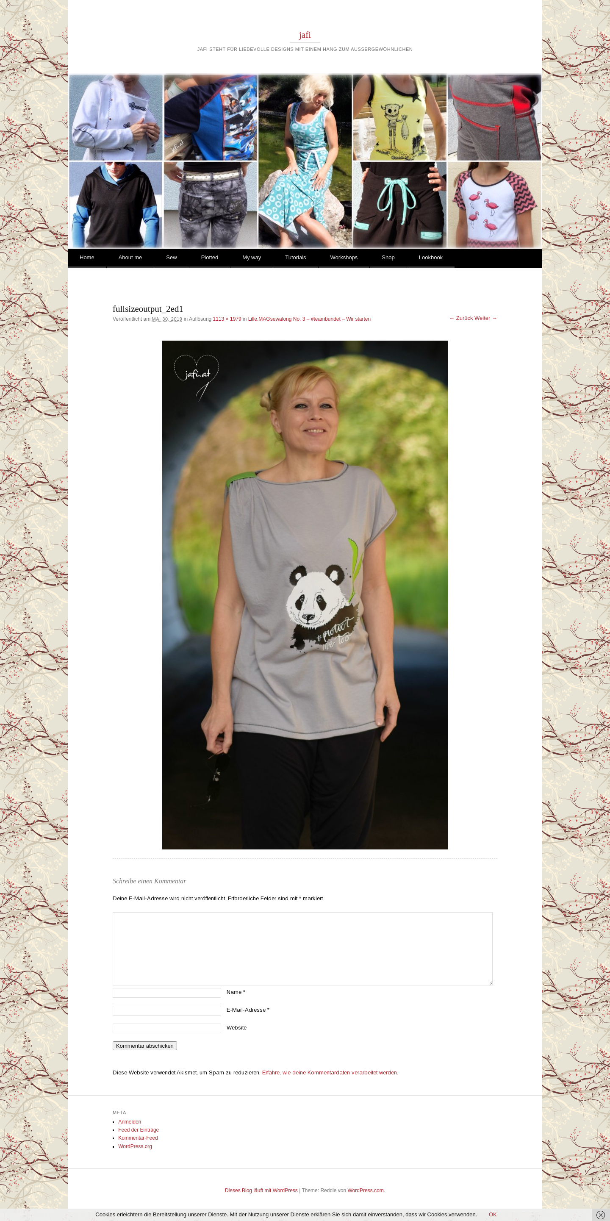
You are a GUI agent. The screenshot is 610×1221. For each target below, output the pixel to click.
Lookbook (431, 257)
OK (493, 1214)
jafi (305, 35)
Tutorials (295, 257)
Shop (388, 257)
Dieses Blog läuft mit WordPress (261, 1190)
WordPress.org (135, 1146)
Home (87, 257)
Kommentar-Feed (138, 1138)
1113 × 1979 (227, 319)
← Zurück (461, 318)
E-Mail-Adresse (248, 1010)
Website (237, 1027)
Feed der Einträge (138, 1130)
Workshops (344, 257)
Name (236, 992)
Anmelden (129, 1122)
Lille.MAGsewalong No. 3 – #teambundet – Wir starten (309, 319)
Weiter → (485, 318)
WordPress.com (366, 1190)
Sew (171, 257)
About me (130, 257)
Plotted (209, 257)
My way (251, 257)
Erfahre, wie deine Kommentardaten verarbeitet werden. (330, 1072)
